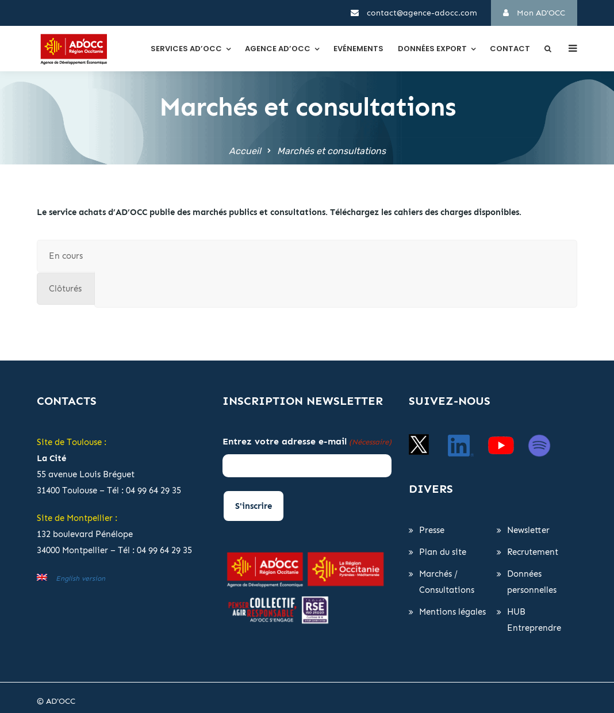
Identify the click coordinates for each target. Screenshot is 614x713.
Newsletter (528, 530)
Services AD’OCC (186, 48)
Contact (510, 48)
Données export (432, 48)
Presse (431, 530)
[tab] (66, 256)
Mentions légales (452, 612)
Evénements (358, 48)
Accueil (245, 150)
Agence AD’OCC (277, 48)
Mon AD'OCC (534, 13)
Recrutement (532, 552)
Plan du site (442, 552)
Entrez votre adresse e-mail (306, 442)
